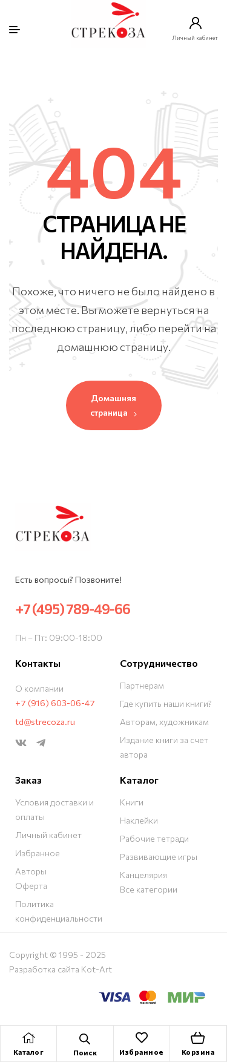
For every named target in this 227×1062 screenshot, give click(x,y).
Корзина (198, 1051)
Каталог (28, 1051)
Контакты (38, 663)
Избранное (141, 1051)
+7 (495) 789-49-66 (72, 608)
